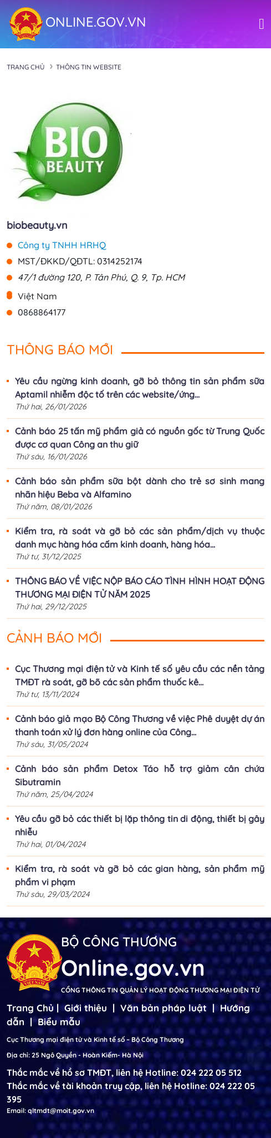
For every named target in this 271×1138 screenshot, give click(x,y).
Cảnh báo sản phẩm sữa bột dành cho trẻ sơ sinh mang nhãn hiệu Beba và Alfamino (139, 487)
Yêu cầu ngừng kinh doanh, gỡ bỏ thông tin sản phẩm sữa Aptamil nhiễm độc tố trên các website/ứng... (139, 387)
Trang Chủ (30, 1008)
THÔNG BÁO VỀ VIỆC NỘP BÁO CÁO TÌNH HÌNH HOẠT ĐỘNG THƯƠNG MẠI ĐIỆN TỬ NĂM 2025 (139, 587)
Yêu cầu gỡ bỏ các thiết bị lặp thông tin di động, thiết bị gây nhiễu (139, 825)
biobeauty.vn (37, 225)
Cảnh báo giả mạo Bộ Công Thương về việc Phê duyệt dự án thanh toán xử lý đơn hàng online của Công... (139, 725)
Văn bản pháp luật (163, 1008)
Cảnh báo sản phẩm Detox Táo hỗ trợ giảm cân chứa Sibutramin (139, 775)
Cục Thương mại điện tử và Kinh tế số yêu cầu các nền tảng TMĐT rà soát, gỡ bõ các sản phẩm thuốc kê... (139, 675)
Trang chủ (26, 67)
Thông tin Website (88, 67)
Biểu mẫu (59, 1021)
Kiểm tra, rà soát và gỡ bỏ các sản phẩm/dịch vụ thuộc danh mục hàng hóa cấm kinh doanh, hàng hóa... (139, 537)
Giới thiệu (85, 1008)
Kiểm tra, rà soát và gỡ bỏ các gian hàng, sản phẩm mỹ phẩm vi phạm (139, 875)
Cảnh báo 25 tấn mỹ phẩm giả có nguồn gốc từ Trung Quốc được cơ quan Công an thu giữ (139, 437)
